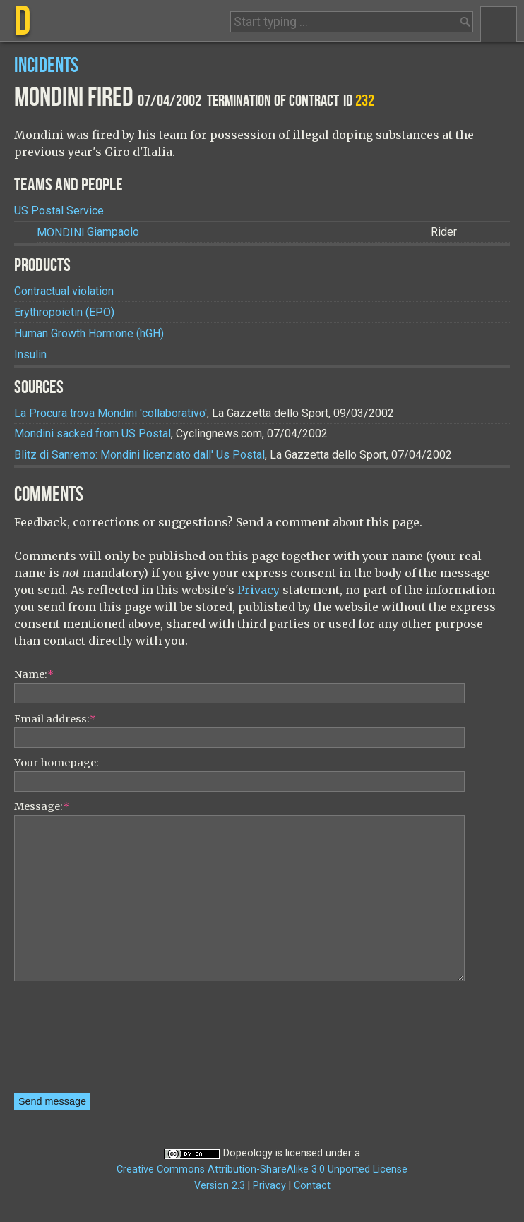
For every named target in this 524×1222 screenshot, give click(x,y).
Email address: (55, 719)
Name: (34, 674)
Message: (41, 806)
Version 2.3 (219, 1186)
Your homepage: (56, 762)
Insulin (30, 354)
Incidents (46, 66)
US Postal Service (59, 210)
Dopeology (248, 1153)
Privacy (258, 590)
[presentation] (72, 1042)
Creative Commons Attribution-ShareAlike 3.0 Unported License (262, 1169)
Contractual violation (64, 291)
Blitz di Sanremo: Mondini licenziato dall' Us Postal (139, 454)
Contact (312, 1186)
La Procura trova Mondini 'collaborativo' (110, 413)
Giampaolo (88, 232)
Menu (498, 24)
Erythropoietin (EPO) (64, 312)
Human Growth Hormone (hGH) (89, 333)
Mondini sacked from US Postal (92, 433)
